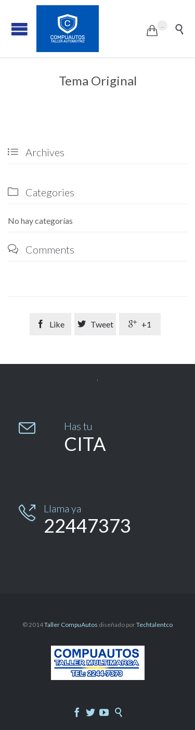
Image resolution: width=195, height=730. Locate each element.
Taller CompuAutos (71, 624)
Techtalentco (154, 624)
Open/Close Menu (19, 29)
